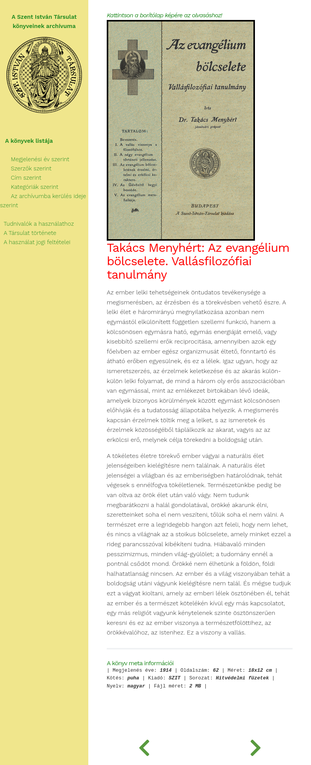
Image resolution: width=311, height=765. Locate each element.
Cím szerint (20, 177)
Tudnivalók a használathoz (37, 223)
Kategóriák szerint (29, 186)
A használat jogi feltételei (35, 242)
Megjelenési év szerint (34, 159)
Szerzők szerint (25, 168)
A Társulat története (28, 233)
